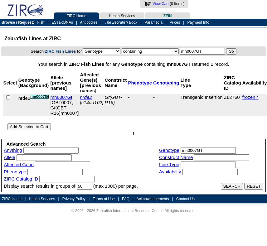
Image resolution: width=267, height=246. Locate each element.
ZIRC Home (76, 15)
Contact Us (185, 199)
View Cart (161, 4)
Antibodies (88, 22)
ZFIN (167, 15)
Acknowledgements (153, 199)
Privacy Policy (74, 199)
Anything (13, 150)
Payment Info (198, 22)
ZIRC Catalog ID (21, 178)
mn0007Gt (61, 97)
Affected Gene (19, 164)
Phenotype (140, 82)
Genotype (169, 150)
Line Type (169, 164)
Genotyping (166, 82)
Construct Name (176, 157)
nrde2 (86, 97)
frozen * (250, 97)
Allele (9, 157)
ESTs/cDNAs (62, 22)
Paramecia (153, 22)
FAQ (125, 199)
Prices (175, 22)
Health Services (122, 15)
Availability (170, 171)
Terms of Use (104, 199)
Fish (41, 22)
